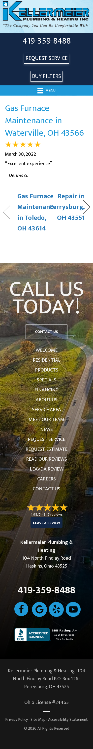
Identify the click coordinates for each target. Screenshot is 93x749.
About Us (46, 400)
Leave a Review (46, 469)
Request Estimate (46, 449)
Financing (46, 390)
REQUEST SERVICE (46, 58)
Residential (47, 360)
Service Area (46, 409)
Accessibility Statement (68, 719)
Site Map (38, 719)
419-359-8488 (47, 41)
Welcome (47, 350)
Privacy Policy (16, 719)
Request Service (46, 439)
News (46, 429)
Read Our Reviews (46, 459)
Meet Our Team (46, 419)
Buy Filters (46, 76)
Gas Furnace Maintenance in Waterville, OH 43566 (44, 121)
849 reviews (53, 514)
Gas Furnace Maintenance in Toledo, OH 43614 (37, 212)
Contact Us (46, 489)
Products (46, 370)
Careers (46, 479)
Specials (46, 380)
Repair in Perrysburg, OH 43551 (67, 207)
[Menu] (46, 90)
